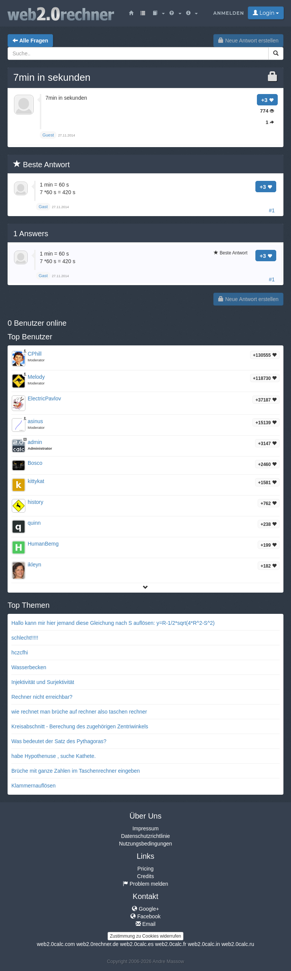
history (35, 502)
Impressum (145, 828)
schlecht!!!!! (24, 638)
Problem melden (145, 884)
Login (266, 12)
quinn (34, 523)
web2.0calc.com (56, 944)
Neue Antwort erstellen (248, 41)
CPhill (35, 354)
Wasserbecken (28, 667)
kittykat (36, 481)
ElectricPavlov (44, 398)
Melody (36, 377)
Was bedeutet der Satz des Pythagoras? (58, 741)
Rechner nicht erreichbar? (41, 697)
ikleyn (34, 565)
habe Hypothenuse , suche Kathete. (53, 756)
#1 (272, 210)
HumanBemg (43, 544)
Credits (145, 876)
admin (35, 442)
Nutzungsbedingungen (145, 844)
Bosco (35, 463)
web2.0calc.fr (170, 944)
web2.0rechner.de (97, 944)
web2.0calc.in (204, 944)
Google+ (145, 909)
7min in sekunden (52, 77)
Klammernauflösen (33, 786)
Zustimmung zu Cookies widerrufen (145, 936)
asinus (35, 421)
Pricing (146, 869)
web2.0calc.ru (237, 944)
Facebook (145, 916)
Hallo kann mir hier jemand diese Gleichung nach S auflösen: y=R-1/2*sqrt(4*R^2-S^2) (112, 623)
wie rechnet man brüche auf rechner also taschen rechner (79, 712)
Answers (30, 233)
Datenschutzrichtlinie (145, 836)
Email (146, 924)
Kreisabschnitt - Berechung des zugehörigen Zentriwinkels (79, 726)
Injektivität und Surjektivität (42, 682)
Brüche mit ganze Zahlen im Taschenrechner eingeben (75, 771)
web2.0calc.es (137, 944)
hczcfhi (19, 652)
